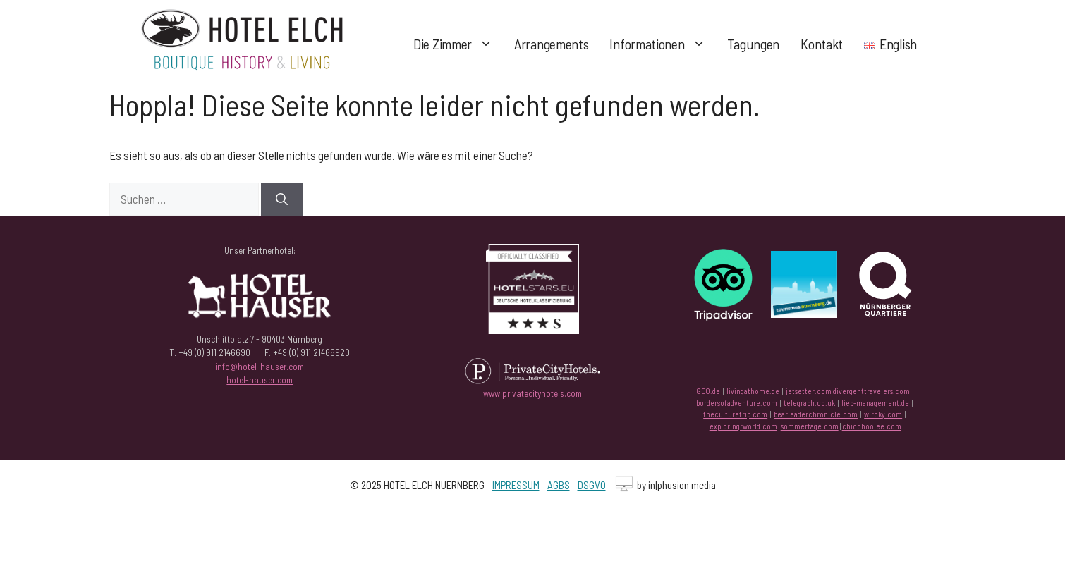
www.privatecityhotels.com (532, 393)
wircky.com (883, 414)
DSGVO (592, 485)
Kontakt (822, 43)
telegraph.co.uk (809, 402)
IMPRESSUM (516, 485)
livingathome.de (752, 390)
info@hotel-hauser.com (259, 366)
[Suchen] (282, 199)
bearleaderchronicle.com (816, 414)
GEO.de (708, 390)
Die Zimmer (458, 44)
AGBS (558, 485)
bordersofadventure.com (736, 402)
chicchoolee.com (871, 426)
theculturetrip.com (735, 414)
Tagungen (753, 43)
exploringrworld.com (743, 426)
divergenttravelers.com (871, 390)
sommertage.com (810, 426)
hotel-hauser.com (259, 380)
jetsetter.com (809, 390)
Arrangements (551, 43)
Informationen (662, 44)
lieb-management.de (875, 402)
